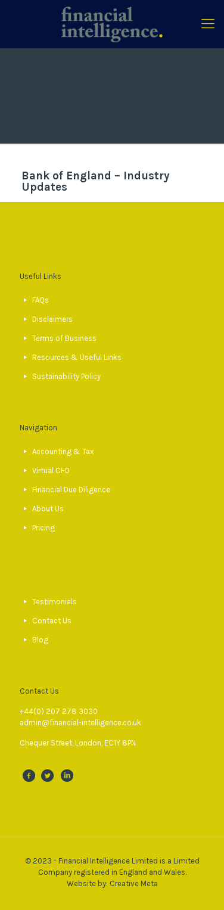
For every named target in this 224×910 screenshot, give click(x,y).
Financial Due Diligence (71, 489)
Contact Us (51, 620)
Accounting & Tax (63, 451)
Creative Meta (134, 883)
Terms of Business (64, 338)
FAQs (40, 300)
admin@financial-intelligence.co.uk (80, 722)
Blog (40, 639)
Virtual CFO (51, 470)
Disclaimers (52, 319)
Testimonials (54, 601)
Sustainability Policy (66, 376)
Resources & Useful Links (77, 357)
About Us (48, 508)
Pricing (43, 527)
